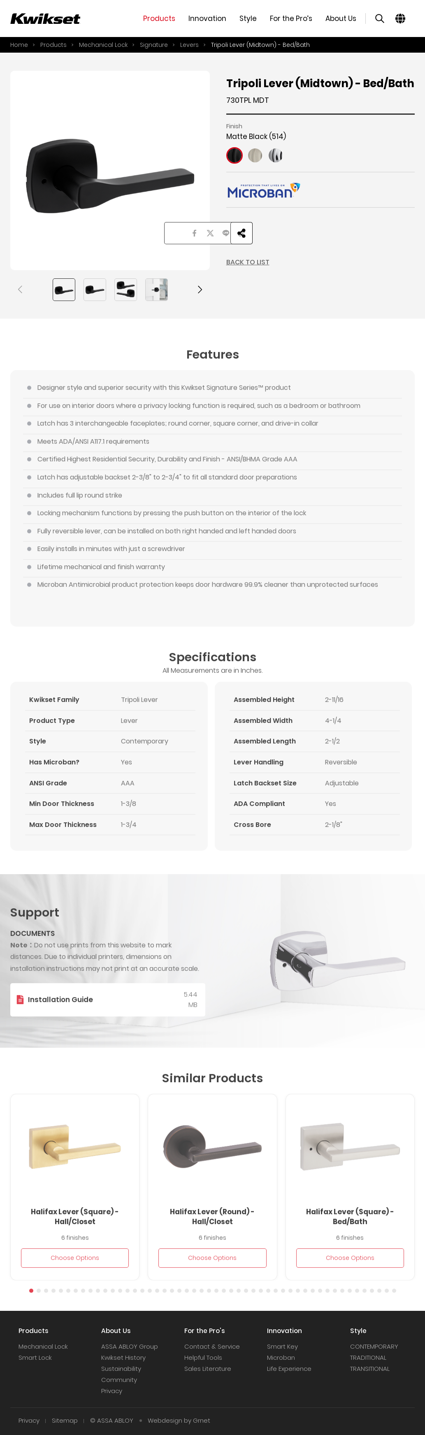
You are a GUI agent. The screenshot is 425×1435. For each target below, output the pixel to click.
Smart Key (282, 1346)
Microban (281, 1357)
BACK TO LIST (247, 262)
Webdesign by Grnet (179, 1420)
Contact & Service (212, 1346)
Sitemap (65, 1420)
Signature (154, 45)
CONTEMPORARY (374, 1346)
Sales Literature (207, 1368)
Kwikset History (123, 1357)
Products (53, 45)
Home (19, 45)
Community (119, 1379)
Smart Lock (35, 1357)
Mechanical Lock (103, 45)
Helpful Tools (203, 1357)
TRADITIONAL (368, 1357)
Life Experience (289, 1368)
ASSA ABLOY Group (129, 1346)
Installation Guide (60, 1014)
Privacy (111, 1390)
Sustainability (121, 1368)
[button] (20, 289)
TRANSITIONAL (370, 1368)
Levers (189, 45)
